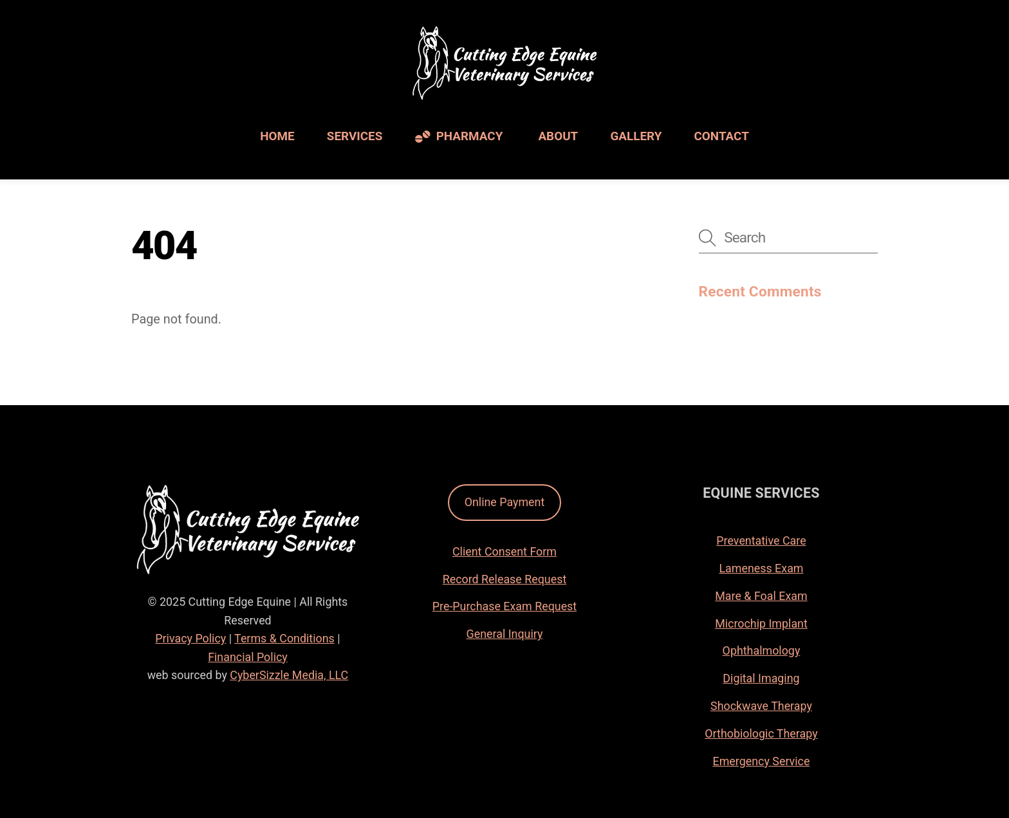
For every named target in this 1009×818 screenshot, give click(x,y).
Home (277, 136)
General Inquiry (505, 634)
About (558, 136)
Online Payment (505, 502)
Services (355, 136)
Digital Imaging (761, 678)
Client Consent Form (504, 551)
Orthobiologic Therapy (761, 733)
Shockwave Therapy (761, 706)
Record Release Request (505, 579)
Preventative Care (761, 540)
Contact (721, 136)
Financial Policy (248, 657)
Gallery (636, 136)
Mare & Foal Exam (761, 596)
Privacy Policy (190, 638)
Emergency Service (761, 761)
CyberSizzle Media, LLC (289, 675)
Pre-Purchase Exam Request (504, 606)
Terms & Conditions (284, 638)
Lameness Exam (761, 568)
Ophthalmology (762, 650)
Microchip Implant (761, 623)
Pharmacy (459, 136)
